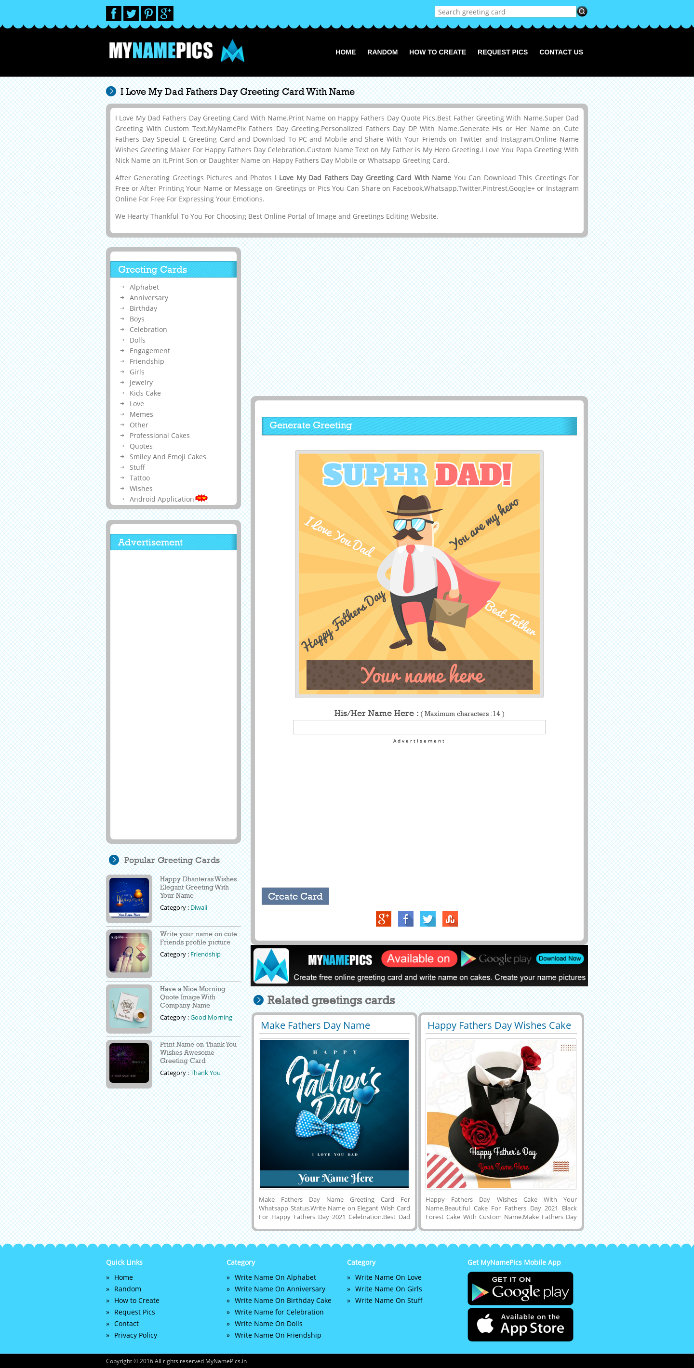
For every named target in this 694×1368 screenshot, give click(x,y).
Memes (141, 414)
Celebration (148, 329)
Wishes (141, 488)
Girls (137, 371)
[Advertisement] (418, 316)
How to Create (437, 52)
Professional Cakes (160, 435)
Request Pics (503, 52)
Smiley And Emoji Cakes (168, 456)
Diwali (198, 907)
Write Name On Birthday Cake (283, 1300)
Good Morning (211, 1017)
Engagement (150, 350)
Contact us (561, 52)
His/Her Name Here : (419, 713)
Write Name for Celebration (279, 1311)
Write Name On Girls (388, 1288)
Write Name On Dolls (269, 1323)
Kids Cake (145, 393)
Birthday (143, 308)
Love (137, 403)
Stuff (137, 467)
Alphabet (144, 287)
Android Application (169, 499)
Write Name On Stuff (389, 1300)
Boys (137, 318)
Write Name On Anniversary (280, 1288)
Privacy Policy (135, 1335)
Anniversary (149, 297)
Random (382, 52)
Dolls (138, 340)
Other (139, 424)
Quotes (141, 446)
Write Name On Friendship (278, 1335)
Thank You (205, 1072)
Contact (126, 1323)
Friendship (147, 361)
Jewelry (141, 382)
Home (345, 52)
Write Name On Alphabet (275, 1277)
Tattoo (140, 477)
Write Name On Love (388, 1277)
